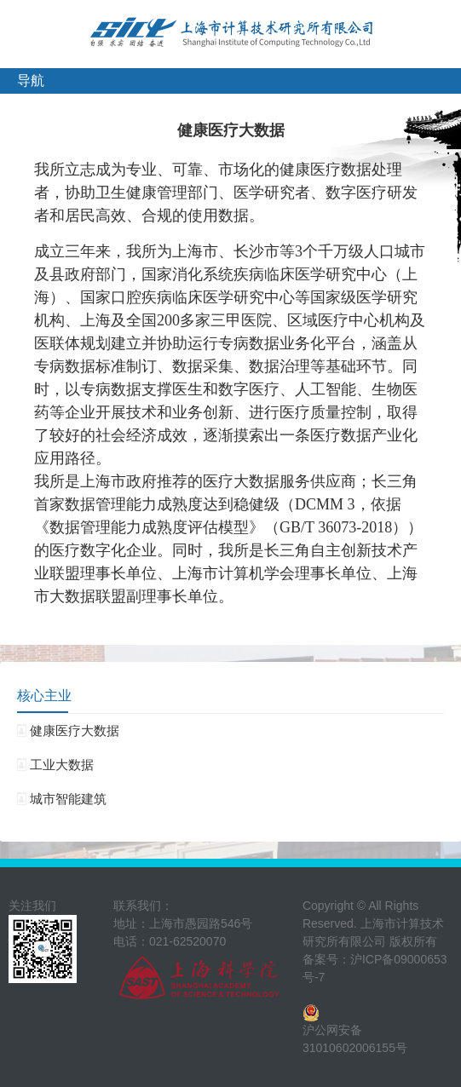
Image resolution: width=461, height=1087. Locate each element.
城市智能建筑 (62, 798)
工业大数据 (55, 764)
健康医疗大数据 (68, 730)
